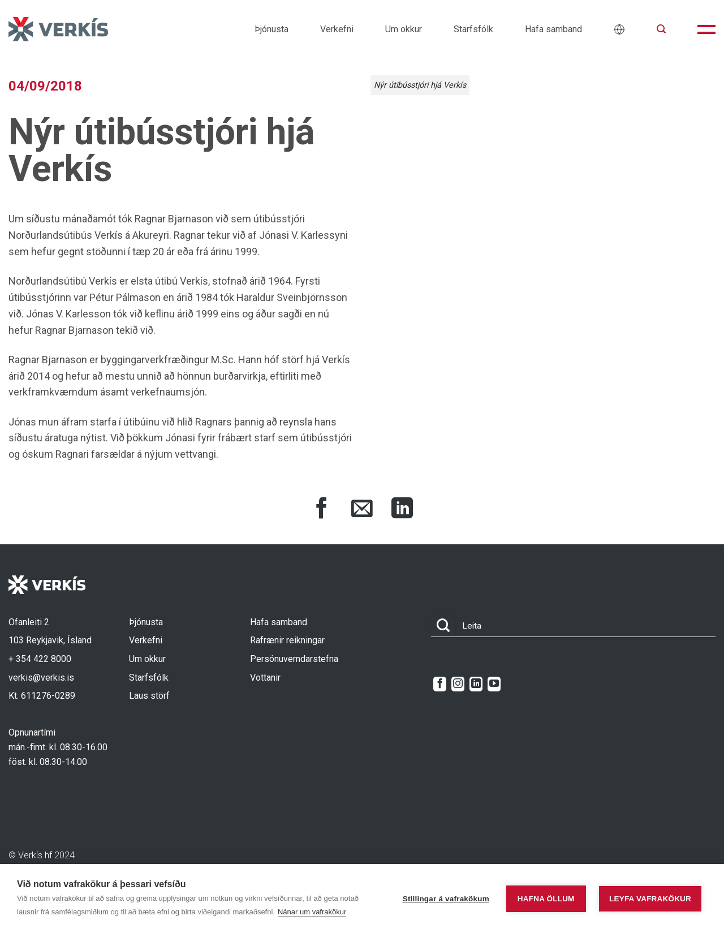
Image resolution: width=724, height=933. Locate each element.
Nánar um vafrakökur (312, 912)
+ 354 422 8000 (39, 658)
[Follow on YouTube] (494, 684)
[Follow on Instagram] (457, 684)
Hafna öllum (546, 899)
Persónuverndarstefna (294, 658)
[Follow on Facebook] (439, 684)
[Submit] (443, 626)
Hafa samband (553, 29)
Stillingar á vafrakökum (446, 899)
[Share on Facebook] (321, 509)
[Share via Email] (362, 509)
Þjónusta (271, 29)
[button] (661, 29)
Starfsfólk (473, 29)
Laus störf (149, 695)
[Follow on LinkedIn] (475, 684)
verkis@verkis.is (41, 677)
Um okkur (403, 29)
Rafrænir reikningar (287, 640)
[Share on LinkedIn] (402, 509)
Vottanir (265, 677)
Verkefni (337, 29)
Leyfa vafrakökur (650, 899)
